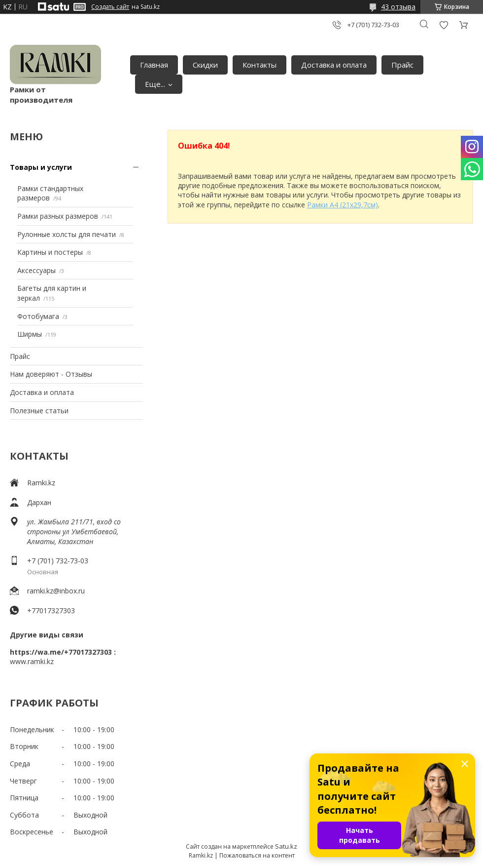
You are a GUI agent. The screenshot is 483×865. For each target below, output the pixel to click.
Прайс (402, 65)
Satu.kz (286, 846)
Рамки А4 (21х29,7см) (342, 204)
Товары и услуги (41, 167)
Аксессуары (36, 270)
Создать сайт (110, 6)
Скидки (205, 65)
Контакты (259, 65)
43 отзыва (398, 6)
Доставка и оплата (334, 65)
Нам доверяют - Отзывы (51, 374)
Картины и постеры (50, 252)
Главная (154, 65)
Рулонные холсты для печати (66, 234)
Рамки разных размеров (57, 216)
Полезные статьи (39, 410)
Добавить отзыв (443, 25)
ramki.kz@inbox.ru (56, 590)
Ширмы (29, 334)
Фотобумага (38, 316)
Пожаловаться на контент (257, 855)
